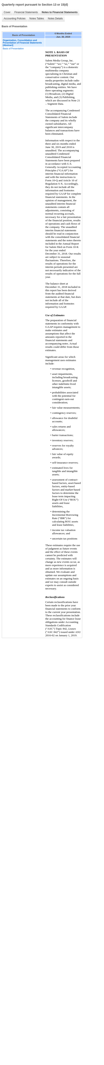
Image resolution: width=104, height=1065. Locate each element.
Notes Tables (36, 18)
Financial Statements (26, 12)
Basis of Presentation (13, 48)
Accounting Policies (14, 18)
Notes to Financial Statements (59, 12)
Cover (7, 12)
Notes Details (55, 18)
